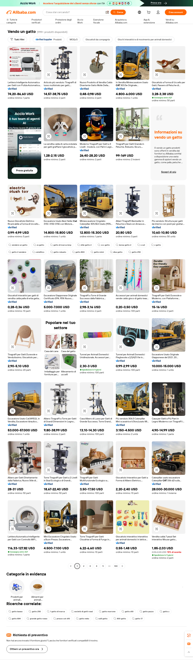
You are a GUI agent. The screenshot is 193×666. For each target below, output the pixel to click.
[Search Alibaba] (74, 12)
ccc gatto (104, 245)
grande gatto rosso (37, 618)
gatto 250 (135, 252)
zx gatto (38, 245)
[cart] (149, 12)
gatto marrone (107, 611)
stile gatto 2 (84, 245)
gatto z (164, 611)
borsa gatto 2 (123, 245)
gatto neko (82, 618)
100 (116, 566)
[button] (107, 12)
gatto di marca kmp (60, 245)
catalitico (38, 252)
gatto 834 (15, 618)
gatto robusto (58, 252)
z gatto (156, 245)
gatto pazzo (147, 611)
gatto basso (16, 611)
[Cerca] (118, 12)
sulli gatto (101, 618)
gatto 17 (137, 618)
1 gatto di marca (56, 611)
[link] (189, 635)
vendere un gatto (18, 245)
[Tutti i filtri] (17, 39)
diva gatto (116, 252)
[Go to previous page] (71, 566)
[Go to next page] (122, 566)
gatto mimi (97, 252)
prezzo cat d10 (61, 618)
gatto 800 (78, 252)
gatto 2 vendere (17, 252)
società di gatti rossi (82, 611)
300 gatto (120, 618)
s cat (141, 245)
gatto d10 (127, 611)
